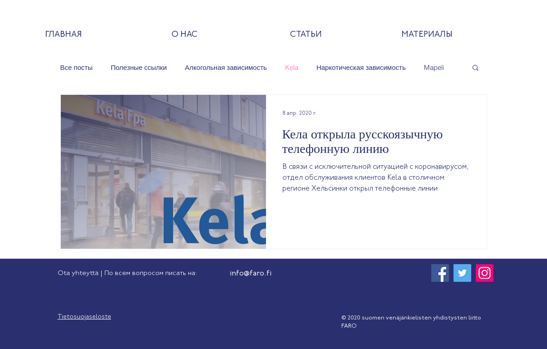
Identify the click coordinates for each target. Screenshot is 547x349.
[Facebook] (440, 273)
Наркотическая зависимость (361, 67)
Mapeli (434, 67)
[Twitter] (462, 273)
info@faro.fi (250, 273)
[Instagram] (484, 273)
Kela (291, 67)
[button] (475, 68)
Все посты (76, 67)
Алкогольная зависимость (226, 67)
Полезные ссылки (139, 67)
